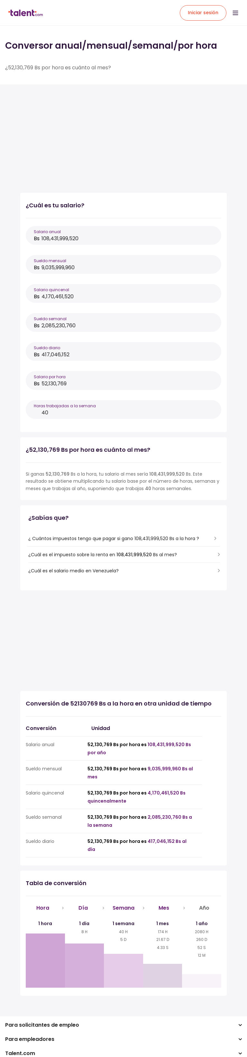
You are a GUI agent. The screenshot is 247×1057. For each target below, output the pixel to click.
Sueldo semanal (50, 318)
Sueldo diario (47, 348)
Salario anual (47, 231)
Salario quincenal (51, 289)
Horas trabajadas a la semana (65, 406)
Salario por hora (50, 377)
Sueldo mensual (50, 260)
